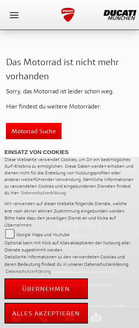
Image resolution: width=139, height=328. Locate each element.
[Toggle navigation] (14, 14)
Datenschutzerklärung (43, 192)
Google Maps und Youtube (43, 234)
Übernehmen (46, 288)
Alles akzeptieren (46, 313)
